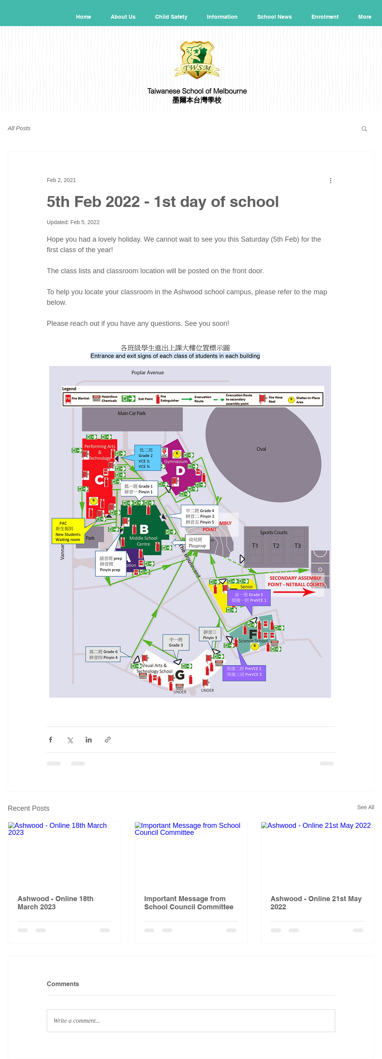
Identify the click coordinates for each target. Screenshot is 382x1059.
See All (365, 807)
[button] (364, 128)
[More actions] (330, 180)
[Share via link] (107, 739)
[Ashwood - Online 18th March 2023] (64, 853)
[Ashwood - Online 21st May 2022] (317, 853)
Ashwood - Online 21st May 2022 (316, 903)
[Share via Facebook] (50, 739)
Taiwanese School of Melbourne (197, 91)
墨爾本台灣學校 (196, 99)
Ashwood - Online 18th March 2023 (56, 903)
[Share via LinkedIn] (88, 739)
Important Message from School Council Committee (188, 903)
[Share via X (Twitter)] (69, 739)
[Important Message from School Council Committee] (191, 853)
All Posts (19, 128)
